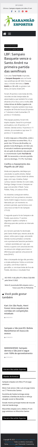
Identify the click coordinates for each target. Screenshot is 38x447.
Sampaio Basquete (13, 78)
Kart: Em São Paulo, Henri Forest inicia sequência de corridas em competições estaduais (16, 309)
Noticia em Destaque (11, 45)
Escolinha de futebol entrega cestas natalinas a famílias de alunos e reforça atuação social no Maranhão (17, 396)
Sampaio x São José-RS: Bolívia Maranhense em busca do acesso (18, 331)
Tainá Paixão (17, 76)
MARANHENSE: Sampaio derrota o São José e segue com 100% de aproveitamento (18, 351)
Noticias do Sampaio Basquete (13, 49)
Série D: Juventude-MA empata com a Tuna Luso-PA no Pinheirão (20, 286)
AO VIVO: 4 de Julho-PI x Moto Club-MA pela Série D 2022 (18, 279)
